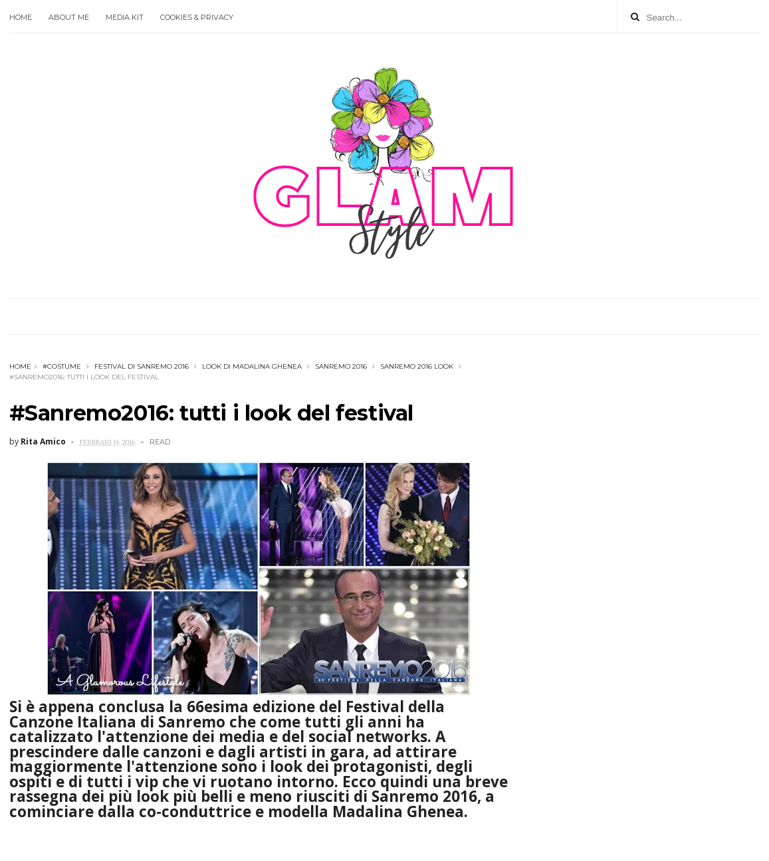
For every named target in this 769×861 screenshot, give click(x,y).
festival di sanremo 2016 (141, 366)
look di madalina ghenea (252, 366)
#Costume (62, 366)
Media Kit (125, 17)
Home (20, 17)
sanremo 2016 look (416, 366)
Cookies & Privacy (196, 17)
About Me (69, 17)
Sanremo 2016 (341, 366)
